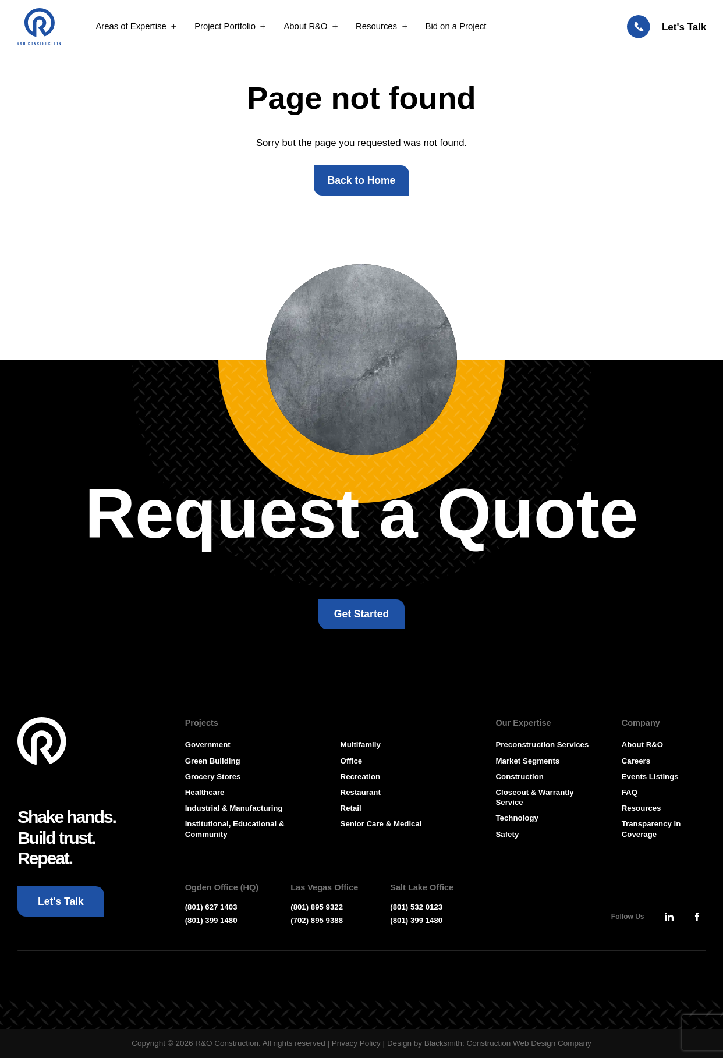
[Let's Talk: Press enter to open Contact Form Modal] (667, 28)
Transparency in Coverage (651, 828)
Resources (641, 808)
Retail (351, 808)
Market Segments (528, 761)
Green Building (212, 761)
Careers (636, 761)
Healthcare (205, 792)
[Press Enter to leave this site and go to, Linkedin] (669, 916)
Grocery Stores (213, 776)
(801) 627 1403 (211, 907)
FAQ (629, 792)
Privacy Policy (356, 1043)
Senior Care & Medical (381, 823)
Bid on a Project (456, 27)
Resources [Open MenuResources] (376, 27)
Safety (507, 834)
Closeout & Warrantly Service (535, 797)
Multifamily (361, 744)
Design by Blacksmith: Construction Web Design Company (489, 1043)
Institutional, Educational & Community (235, 828)
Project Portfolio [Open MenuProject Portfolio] (225, 27)
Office (352, 761)
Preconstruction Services (542, 744)
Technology (517, 818)
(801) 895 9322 (316, 907)
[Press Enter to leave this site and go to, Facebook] (697, 916)
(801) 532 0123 (416, 907)
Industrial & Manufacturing (234, 808)
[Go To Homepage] (42, 741)
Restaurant (361, 792)
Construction (520, 776)
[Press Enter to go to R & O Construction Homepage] (40, 28)
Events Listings (650, 776)
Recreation (360, 776)
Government (208, 744)
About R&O (642, 744)
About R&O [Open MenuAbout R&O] (305, 27)
